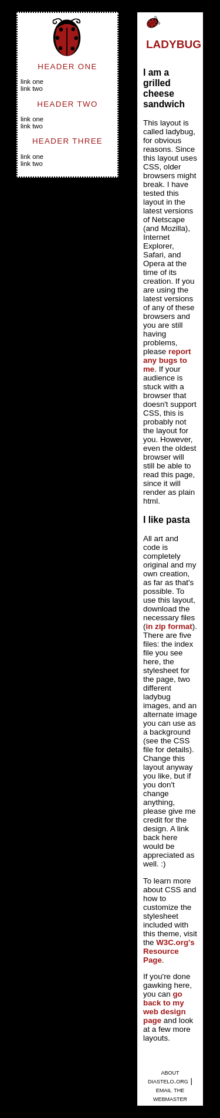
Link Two (32, 88)
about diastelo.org (168, 1076)
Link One (32, 81)
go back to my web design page (164, 1007)
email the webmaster (170, 1094)
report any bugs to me (167, 360)
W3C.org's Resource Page (169, 951)
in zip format (168, 626)
